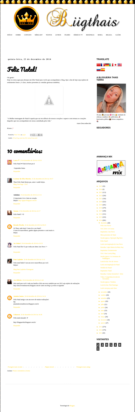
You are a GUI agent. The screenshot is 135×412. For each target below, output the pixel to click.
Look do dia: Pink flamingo (109, 285)
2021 (101, 199)
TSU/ (26, 184)
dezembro (104, 223)
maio (102, 310)
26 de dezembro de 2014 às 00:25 (35, 225)
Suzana (15, 211)
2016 (101, 214)
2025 (101, 186)
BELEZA (109, 35)
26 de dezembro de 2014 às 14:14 (35, 296)
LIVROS (58, 35)
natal (36, 138)
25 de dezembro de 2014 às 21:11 (31, 195)
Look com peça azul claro (108, 288)
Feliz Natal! (104, 241)
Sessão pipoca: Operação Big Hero (111, 238)
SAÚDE (118, 35)
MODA (100, 35)
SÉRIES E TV (78, 35)
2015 (101, 217)
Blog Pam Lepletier (19, 269)
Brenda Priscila (18, 225)
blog (17, 138)
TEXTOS (49, 35)
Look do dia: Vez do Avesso (109, 261)
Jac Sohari (17, 243)
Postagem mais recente (15, 367)
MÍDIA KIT (38, 35)
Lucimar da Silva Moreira (22, 179)
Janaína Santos (18, 296)
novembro (104, 292)
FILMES (67, 35)
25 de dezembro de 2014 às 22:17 (29, 211)
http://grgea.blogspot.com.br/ (27, 200)
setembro (104, 298)
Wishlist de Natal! (106, 268)
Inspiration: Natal (106, 271)
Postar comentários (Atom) (21, 371)
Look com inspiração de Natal (110, 265)
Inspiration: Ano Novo (107, 232)
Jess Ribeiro (17, 280)
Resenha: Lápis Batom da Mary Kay (112, 247)
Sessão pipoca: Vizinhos (108, 282)
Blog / (15, 184)
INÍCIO (9, 35)
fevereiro (104, 320)
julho (103, 304)
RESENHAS (90, 35)
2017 (101, 211)
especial (22, 138)
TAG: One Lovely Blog (107, 253)
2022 (101, 195)
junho (103, 307)
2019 (101, 205)
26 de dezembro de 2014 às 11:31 (34, 259)
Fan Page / (20, 184)
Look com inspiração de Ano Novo (111, 244)
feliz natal (27, 138)
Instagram (30, 269)
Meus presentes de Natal (108, 235)
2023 (101, 192)
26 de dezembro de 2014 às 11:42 (33, 280)
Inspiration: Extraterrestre (108, 250)
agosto (103, 301)
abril (102, 314)
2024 (101, 189)
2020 (101, 202)
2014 (14, 138)
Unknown (16, 315)
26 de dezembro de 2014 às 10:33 (32, 243)
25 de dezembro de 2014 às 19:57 (42, 179)
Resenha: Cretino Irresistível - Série (111, 274)
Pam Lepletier (18, 259)
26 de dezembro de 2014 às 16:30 (31, 315)
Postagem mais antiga (83, 367)
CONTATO (27, 35)
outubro (103, 295)
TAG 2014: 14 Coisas (107, 229)
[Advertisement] (57, 47)
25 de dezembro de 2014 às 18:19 (31, 160)
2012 (101, 330)
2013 (101, 327)
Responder (16, 171)
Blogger (71, 406)
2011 (101, 333)
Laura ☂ (16, 160)
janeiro (103, 323)
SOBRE (18, 35)
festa (32, 138)
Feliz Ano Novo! (105, 225)
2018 (101, 208)
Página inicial (49, 367)
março (103, 317)
